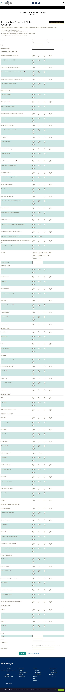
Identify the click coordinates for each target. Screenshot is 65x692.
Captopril (4, 457)
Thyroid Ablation (5, 312)
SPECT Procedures (6, 570)
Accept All (61, 689)
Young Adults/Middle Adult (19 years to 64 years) (12, 79)
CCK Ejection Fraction (6, 382)
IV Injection (4, 137)
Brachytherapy (5, 558)
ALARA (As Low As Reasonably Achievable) (11, 601)
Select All (35, 252)
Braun (40, 255)
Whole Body (4, 336)
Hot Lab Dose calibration (7, 184)
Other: (2, 633)
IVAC (48, 255)
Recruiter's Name (5, 48)
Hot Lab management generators (9, 177)
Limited (3, 343)
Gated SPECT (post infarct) (8, 293)
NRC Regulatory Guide (6, 219)
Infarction (4, 370)
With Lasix (4, 433)
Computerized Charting (7, 149)
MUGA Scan (4, 390)
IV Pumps (3, 252)
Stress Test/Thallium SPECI (7, 366)
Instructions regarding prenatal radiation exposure (13, 224)
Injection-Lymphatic (6, 520)
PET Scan (3, 531)
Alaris (41, 252)
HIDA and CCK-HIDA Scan (7, 488)
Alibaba (45, 252)
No (41, 236)
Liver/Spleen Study (5, 464)
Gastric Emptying (5, 422)
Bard (50, 252)
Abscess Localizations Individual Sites (10, 548)
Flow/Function (4, 441)
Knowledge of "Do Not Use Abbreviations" (11, 231)
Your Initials (4, 642)
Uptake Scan (4, 316)
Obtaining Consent (6, 153)
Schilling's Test (5, 582)
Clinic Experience (5, 101)
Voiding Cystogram (5, 453)
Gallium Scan (4, 524)
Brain (3, 269)
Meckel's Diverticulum (7, 481)
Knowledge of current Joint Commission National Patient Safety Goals (15, 241)
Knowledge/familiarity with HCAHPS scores (12, 245)
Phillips (3, 625)
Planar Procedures (5, 566)
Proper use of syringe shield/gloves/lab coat (11, 200)
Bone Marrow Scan (6, 348)
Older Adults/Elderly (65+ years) (9, 83)
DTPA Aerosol (4, 397)
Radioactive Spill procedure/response (10, 212)
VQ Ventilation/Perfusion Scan (8, 409)
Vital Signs (4, 118)
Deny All (54, 689)
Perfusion (4, 402)
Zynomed (35, 258)
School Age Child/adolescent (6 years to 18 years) (13, 71)
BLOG (34, 678)
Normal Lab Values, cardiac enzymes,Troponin (12, 113)
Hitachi (3, 621)
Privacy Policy (9, 683)
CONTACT (35, 680)
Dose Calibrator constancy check (9, 160)
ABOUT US (35, 676)
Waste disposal (5, 208)
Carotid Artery (4, 276)
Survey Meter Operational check (9, 165)
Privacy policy (48, 689)
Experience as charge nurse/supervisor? (10, 236)
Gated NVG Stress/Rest (7, 594)
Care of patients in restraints (8, 125)
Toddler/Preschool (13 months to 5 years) (11, 67)
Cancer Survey (4, 324)
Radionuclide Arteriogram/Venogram (10, 578)
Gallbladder (4, 476)
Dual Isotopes (4, 378)
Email (2, 45)
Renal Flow (4, 429)
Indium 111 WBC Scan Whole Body (9, 536)
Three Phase (4, 332)
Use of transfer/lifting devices (8, 129)
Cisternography (5, 288)
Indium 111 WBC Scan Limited (8, 543)
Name (2, 39)
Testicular (3, 500)
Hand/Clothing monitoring (7, 196)
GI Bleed (3, 417)
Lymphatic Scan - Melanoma (8, 512)
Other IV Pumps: (5, 262)
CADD (44, 255)
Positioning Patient (6, 141)
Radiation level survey (6, 188)
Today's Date (4, 648)
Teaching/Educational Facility (8, 106)
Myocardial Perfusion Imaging (8, 359)
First (33, 42)
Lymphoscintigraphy (6, 508)
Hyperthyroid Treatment (7, 304)
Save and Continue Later (33, 653)
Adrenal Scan (4, 493)
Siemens (3, 609)
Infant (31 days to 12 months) (8, 60)
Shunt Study (4, 281)
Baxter (35, 255)
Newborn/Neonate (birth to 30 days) (9, 55)
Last (48, 42)
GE (2, 614)
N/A (40, 258)
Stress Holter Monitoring (7, 589)
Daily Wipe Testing (5, 172)
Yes (35, 236)
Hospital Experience (6, 94)
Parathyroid (4, 300)
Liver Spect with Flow (6, 469)
